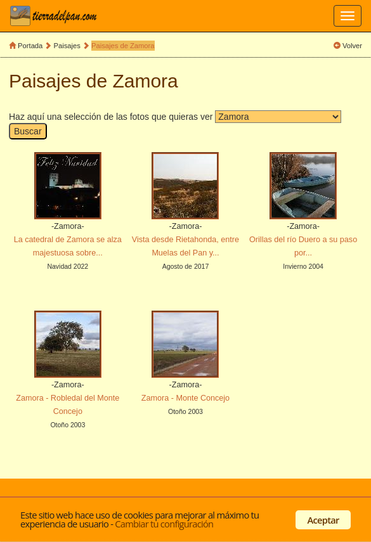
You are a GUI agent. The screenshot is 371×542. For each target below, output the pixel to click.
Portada (30, 45)
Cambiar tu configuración (164, 523)
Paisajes (68, 45)
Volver (352, 45)
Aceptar (323, 519)
